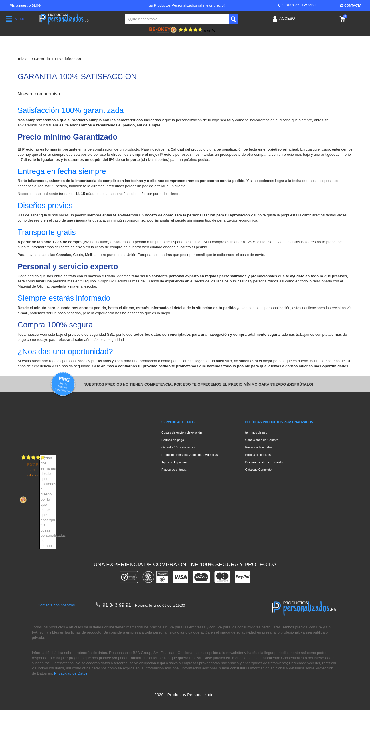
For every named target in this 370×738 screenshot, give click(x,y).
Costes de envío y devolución (181, 432)
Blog (25, 5)
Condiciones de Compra (261, 440)
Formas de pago (172, 440)
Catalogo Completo (258, 469)
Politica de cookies (258, 454)
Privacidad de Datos (70, 701)
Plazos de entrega (173, 469)
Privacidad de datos (258, 447)
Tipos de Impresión (174, 462)
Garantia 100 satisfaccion (178, 447)
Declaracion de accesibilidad (264, 462)
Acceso (287, 18)
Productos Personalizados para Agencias (189, 454)
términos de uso (256, 432)
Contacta (350, 5)
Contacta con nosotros (56, 633)
